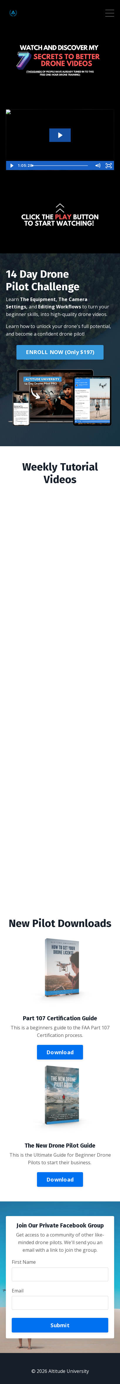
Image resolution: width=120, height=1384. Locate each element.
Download (60, 1052)
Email (17, 1290)
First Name (24, 1262)
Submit (60, 1325)
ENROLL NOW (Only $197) (60, 352)
